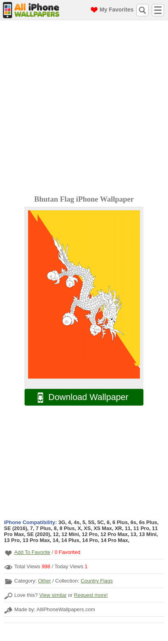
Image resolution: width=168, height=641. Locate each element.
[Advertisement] (84, 108)
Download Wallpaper (78, 397)
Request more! (91, 595)
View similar (53, 595)
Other (44, 581)
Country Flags (97, 581)
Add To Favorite (32, 552)
